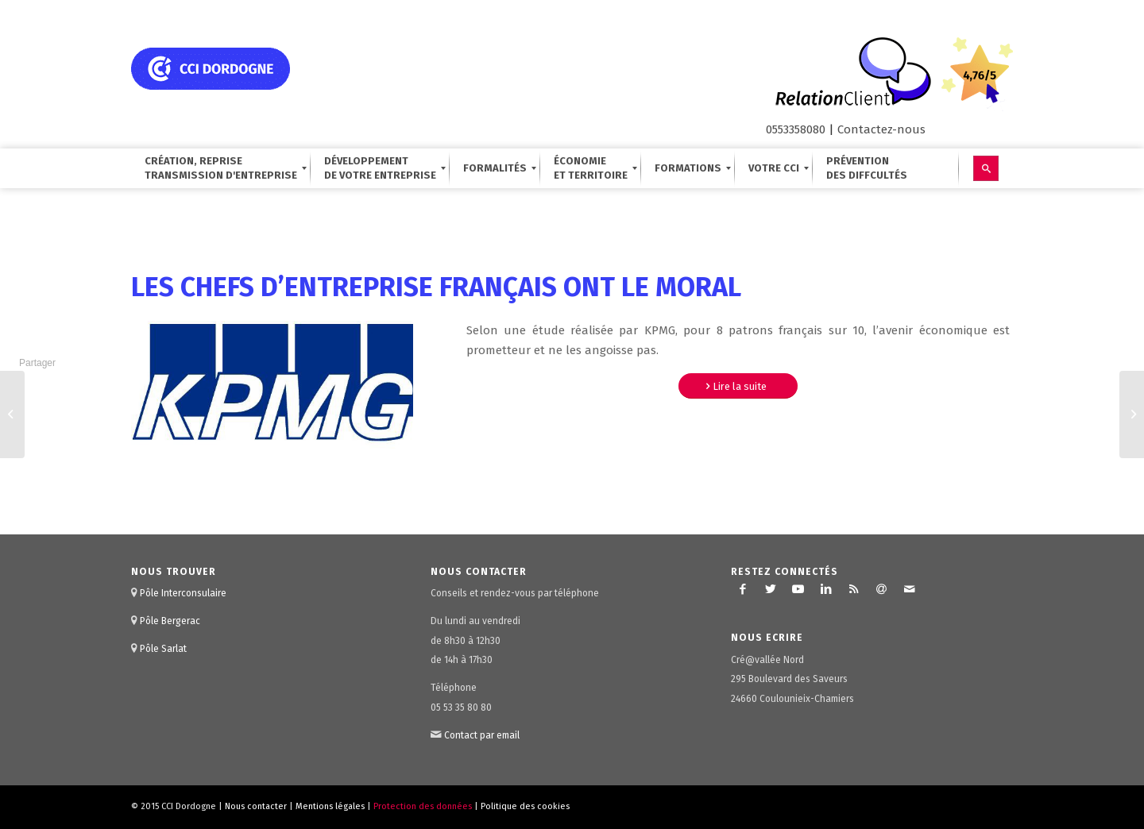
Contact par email (482, 735)
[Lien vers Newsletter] (882, 589)
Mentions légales (330, 806)
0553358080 (795, 129)
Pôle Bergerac (170, 621)
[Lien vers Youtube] (798, 589)
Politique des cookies (525, 806)
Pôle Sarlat (163, 648)
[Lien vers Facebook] (743, 589)
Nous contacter (256, 806)
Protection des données (422, 806)
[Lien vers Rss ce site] (854, 589)
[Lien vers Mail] (910, 589)
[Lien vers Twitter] (771, 589)
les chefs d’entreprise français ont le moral (436, 287)
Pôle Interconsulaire (183, 593)
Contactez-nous (881, 129)
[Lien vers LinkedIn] (826, 589)
